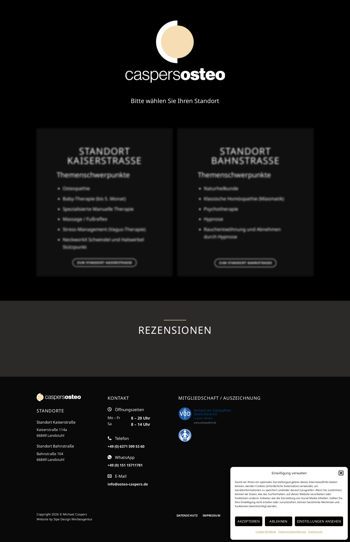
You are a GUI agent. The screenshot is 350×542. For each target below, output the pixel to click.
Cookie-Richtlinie (266, 532)
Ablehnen (278, 521)
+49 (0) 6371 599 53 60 (126, 446)
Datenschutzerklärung (292, 532)
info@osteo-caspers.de (128, 484)
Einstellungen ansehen (319, 521)
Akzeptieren (249, 521)
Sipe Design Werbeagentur (73, 519)
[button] (341, 473)
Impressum (315, 532)
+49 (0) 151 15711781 (125, 465)
